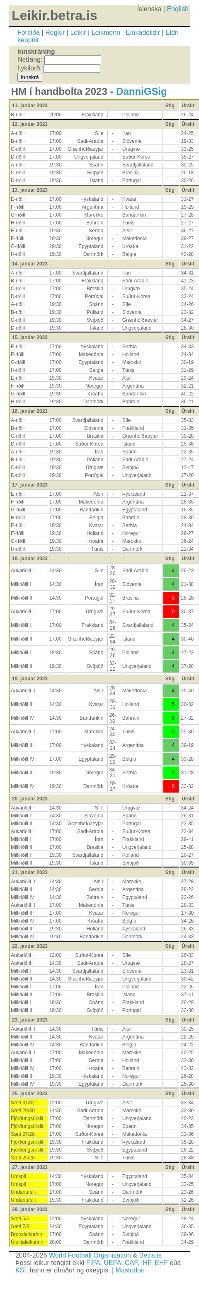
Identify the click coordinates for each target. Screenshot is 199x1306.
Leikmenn (106, 32)
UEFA (112, 1262)
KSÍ (20, 1270)
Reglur (55, 32)
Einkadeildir (143, 32)
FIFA (93, 1262)
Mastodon (130, 1270)
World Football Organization (90, 1255)
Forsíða (28, 32)
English (177, 8)
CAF (131, 1262)
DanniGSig (141, 91)
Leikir (78, 32)
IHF (146, 1262)
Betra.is (150, 1255)
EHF (161, 1262)
